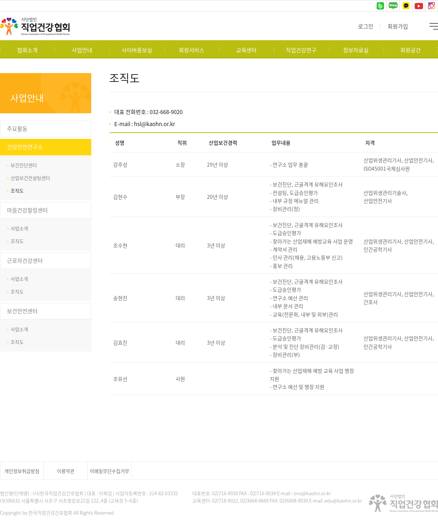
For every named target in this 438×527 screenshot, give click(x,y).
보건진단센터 (24, 165)
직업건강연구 (301, 50)
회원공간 (410, 50)
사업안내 (82, 50)
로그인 (365, 26)
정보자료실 (356, 50)
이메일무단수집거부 (109, 470)
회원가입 (398, 26)
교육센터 (246, 50)
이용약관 (65, 470)
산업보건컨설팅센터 (30, 177)
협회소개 (27, 50)
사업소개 (19, 228)
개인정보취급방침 (21, 470)
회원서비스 (191, 50)
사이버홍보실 (137, 50)
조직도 (17, 190)
